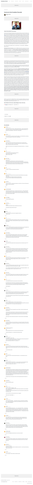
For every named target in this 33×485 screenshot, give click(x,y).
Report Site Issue (30, 481)
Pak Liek (6, 104)
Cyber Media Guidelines (29, 483)
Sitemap (26, 481)
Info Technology (6, 114)
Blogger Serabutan (8, 14)
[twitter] (6, 116)
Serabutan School (4, 1)
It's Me (13, 481)
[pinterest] (5, 116)
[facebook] (4, 116)
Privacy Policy (16, 481)
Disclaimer (23, 481)
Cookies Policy (19, 481)
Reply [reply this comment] (5, 138)
